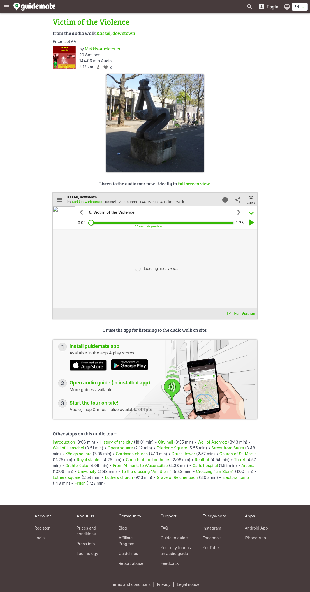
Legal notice (188, 584)
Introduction (64, 442)
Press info (86, 543)
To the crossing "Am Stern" (146, 471)
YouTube (211, 547)
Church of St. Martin (238, 453)
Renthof (202, 459)
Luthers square (66, 477)
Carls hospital (205, 465)
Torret (239, 459)
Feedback (170, 563)
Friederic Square (171, 447)
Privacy (163, 584)
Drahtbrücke (76, 465)
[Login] (268, 6)
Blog (123, 528)
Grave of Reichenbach (177, 477)
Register (42, 528)
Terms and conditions (130, 584)
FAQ (164, 528)
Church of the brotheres (148, 459)
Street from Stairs (227, 447)
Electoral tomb (235, 477)
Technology (87, 553)
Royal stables (89, 459)
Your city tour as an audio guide (176, 550)
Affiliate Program (126, 540)
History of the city (116, 442)
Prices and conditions (86, 531)
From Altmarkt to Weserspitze (140, 465)
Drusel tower (183, 453)
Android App (256, 528)
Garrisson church (132, 453)
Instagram (212, 528)
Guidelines (128, 553)
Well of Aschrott (212, 442)
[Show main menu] (6, 6)
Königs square (78, 453)
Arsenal (248, 465)
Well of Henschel (68, 447)
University (87, 471)
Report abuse (131, 563)
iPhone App (255, 537)
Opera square (120, 447)
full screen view (194, 183)
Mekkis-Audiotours (102, 49)
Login (39, 537)
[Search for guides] (250, 6)
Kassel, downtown (115, 33)
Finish (80, 483)
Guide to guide (174, 537)
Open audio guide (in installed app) (110, 383)
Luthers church (119, 477)
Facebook (212, 537)
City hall (165, 442)
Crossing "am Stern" (215, 471)
